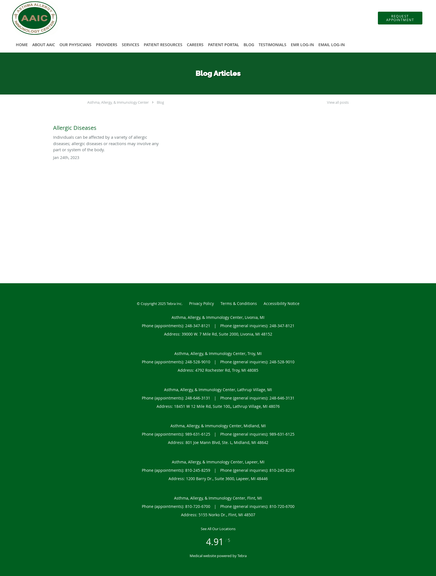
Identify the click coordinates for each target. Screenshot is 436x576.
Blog (160, 102)
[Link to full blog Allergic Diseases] (106, 126)
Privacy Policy (201, 303)
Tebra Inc (174, 303)
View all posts (338, 102)
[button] (400, 18)
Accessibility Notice (281, 303)
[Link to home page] (26, 18)
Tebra (242, 555)
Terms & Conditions (239, 303)
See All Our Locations (218, 528)
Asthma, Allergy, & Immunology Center (118, 102)
